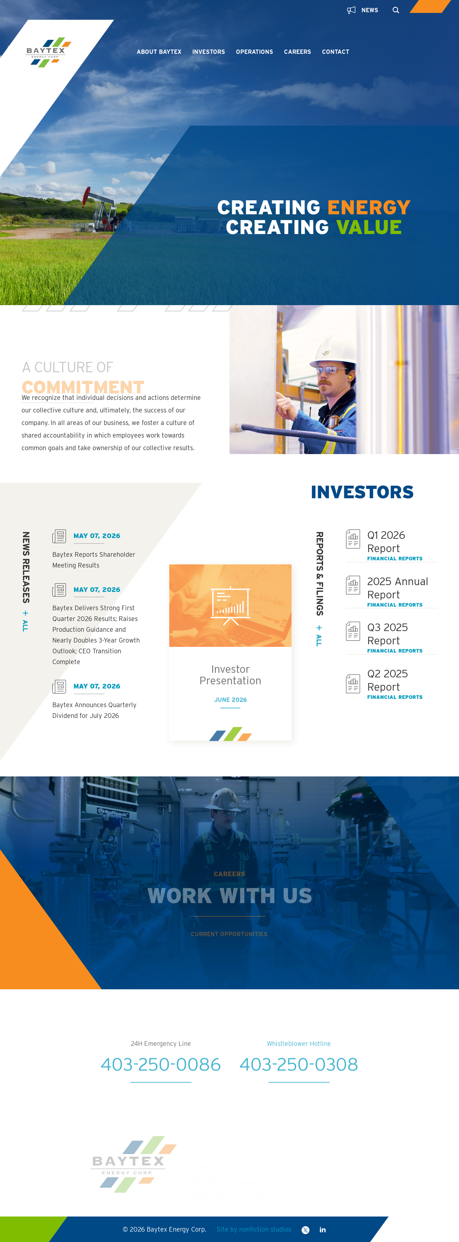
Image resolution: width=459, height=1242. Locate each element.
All (319, 640)
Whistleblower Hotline (299, 1059)
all (25, 625)
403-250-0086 (160, 1080)
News (362, 10)
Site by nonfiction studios (254, 1229)
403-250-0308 (299, 1080)
